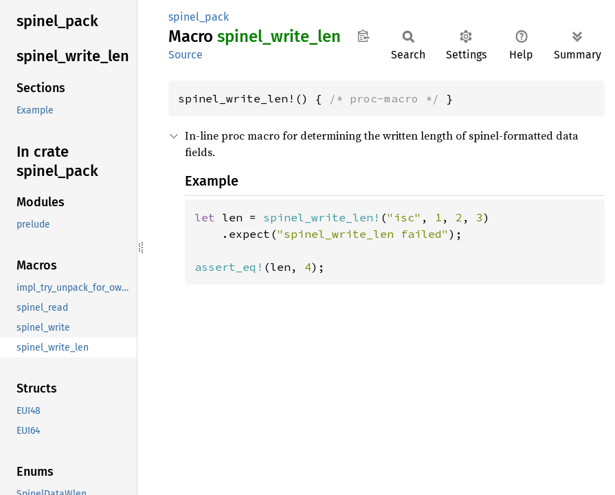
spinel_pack (198, 16)
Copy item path (363, 35)
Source (185, 54)
